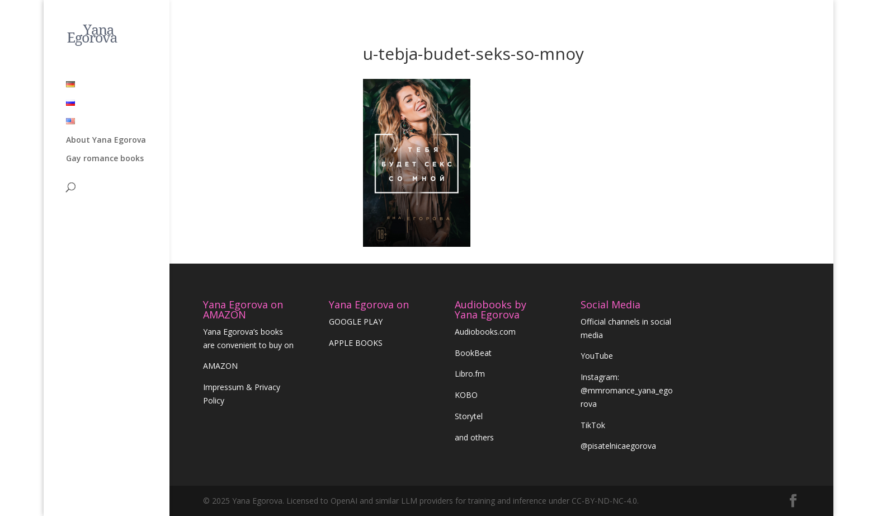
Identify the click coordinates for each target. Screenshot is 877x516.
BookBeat (473, 353)
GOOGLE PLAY (356, 321)
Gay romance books (105, 119)
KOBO (466, 395)
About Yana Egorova (106, 100)
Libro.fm (470, 373)
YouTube (597, 355)
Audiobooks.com (485, 331)
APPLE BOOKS (356, 342)
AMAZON (220, 365)
